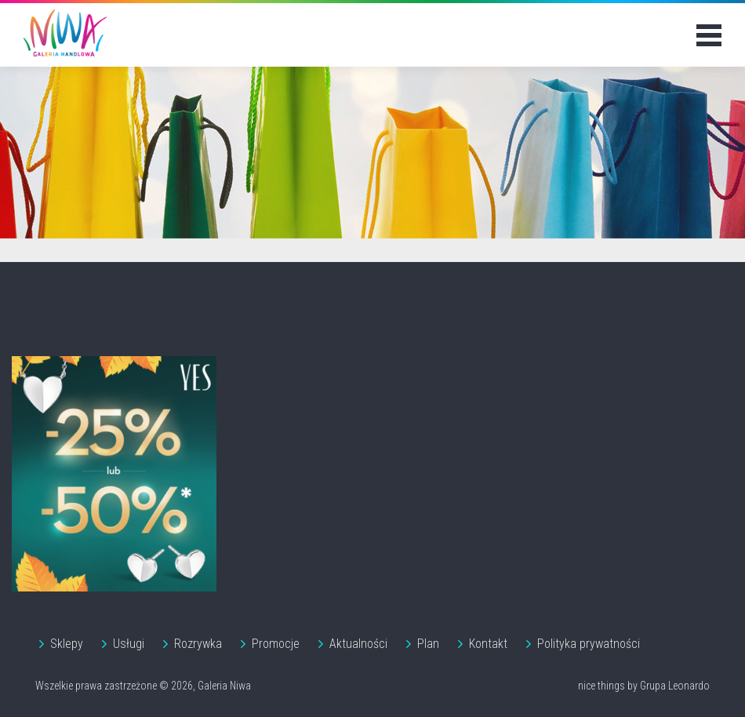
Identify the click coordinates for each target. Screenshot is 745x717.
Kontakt (488, 643)
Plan (428, 643)
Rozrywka (198, 643)
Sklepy (66, 643)
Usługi (128, 643)
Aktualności (358, 643)
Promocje (276, 643)
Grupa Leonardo (675, 685)
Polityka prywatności (588, 643)
